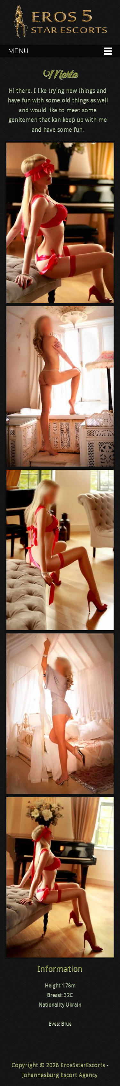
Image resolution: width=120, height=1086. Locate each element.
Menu (18, 51)
